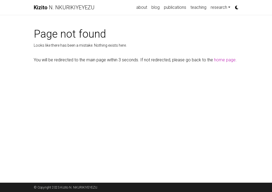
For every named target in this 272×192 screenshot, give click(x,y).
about (141, 7)
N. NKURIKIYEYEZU (64, 7)
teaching (198, 7)
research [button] (219, 7)
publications (175, 7)
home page (225, 59)
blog (155, 7)
